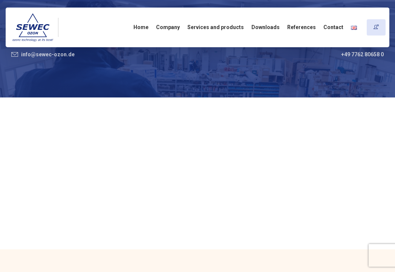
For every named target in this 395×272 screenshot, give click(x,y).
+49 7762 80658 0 (362, 54)
